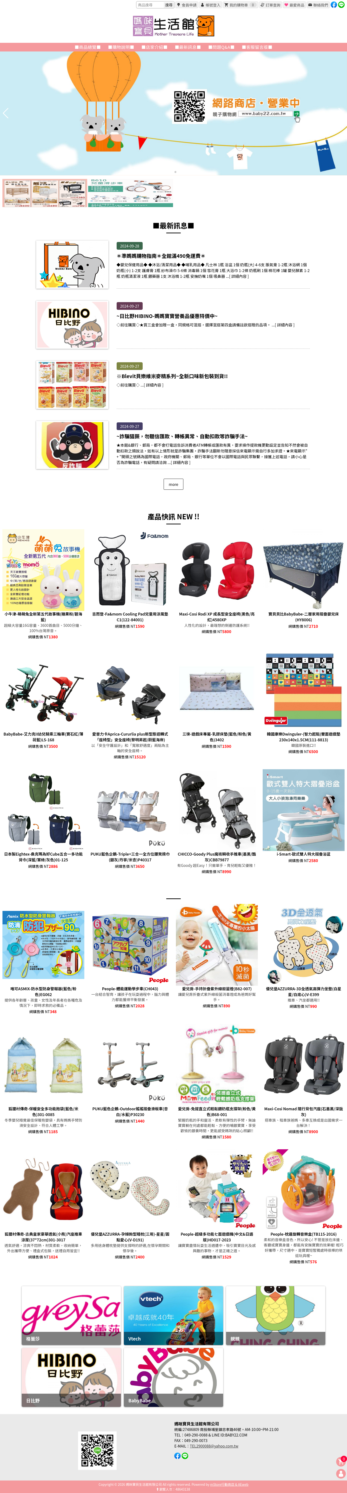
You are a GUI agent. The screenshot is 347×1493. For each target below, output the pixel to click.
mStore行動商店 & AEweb (229, 1484)
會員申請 (189, 4)
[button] (172, 172)
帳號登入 (213, 4)
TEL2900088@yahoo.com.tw (214, 1446)
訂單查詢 (273, 4)
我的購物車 (242, 4)
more (173, 484)
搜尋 (169, 5)
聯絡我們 (320, 4)
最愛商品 (296, 4)
